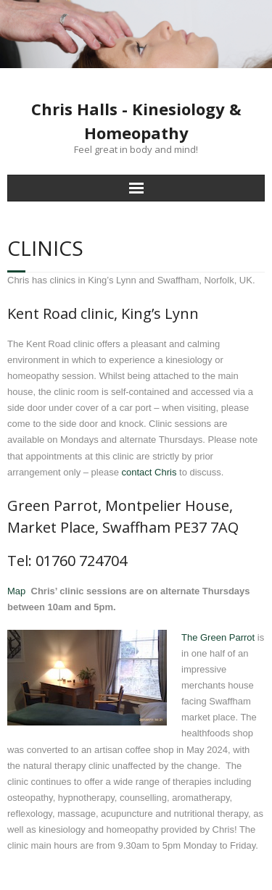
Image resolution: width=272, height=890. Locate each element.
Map (16, 591)
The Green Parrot (218, 637)
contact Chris (149, 472)
